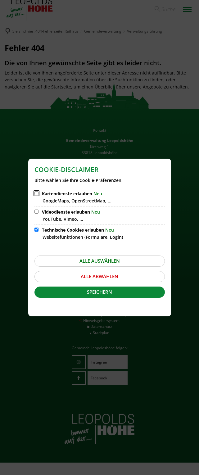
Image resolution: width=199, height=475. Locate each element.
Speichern (99, 292)
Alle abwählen (99, 276)
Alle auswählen (99, 261)
